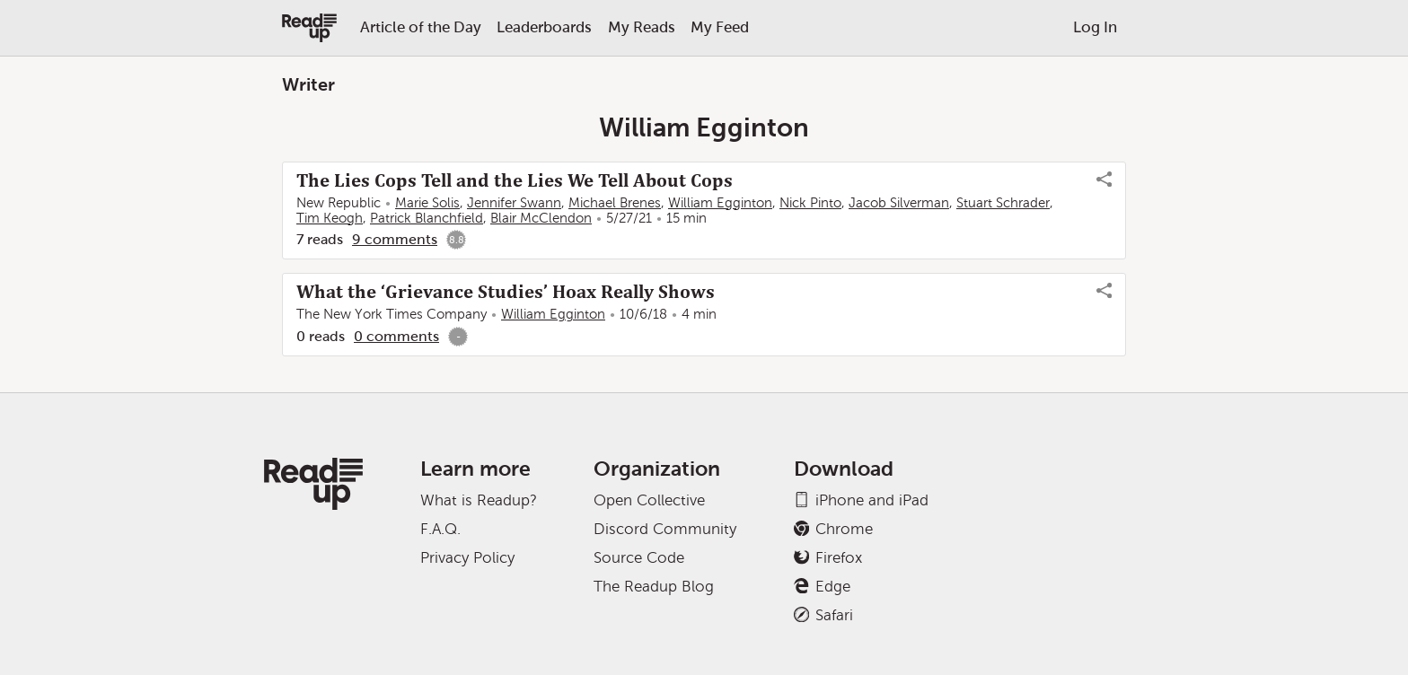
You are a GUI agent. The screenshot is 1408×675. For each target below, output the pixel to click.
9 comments (394, 239)
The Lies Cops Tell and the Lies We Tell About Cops (514, 180)
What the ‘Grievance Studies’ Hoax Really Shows (505, 291)
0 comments (396, 336)
